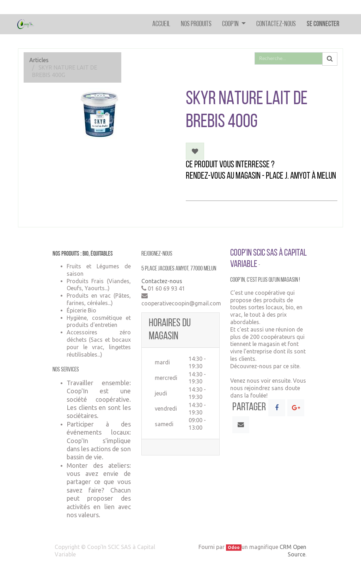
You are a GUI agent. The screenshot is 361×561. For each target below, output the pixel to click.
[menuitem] (161, 24)
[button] (195, 151)
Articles (39, 60)
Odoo (234, 547)
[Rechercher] (329, 59)
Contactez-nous (161, 281)
